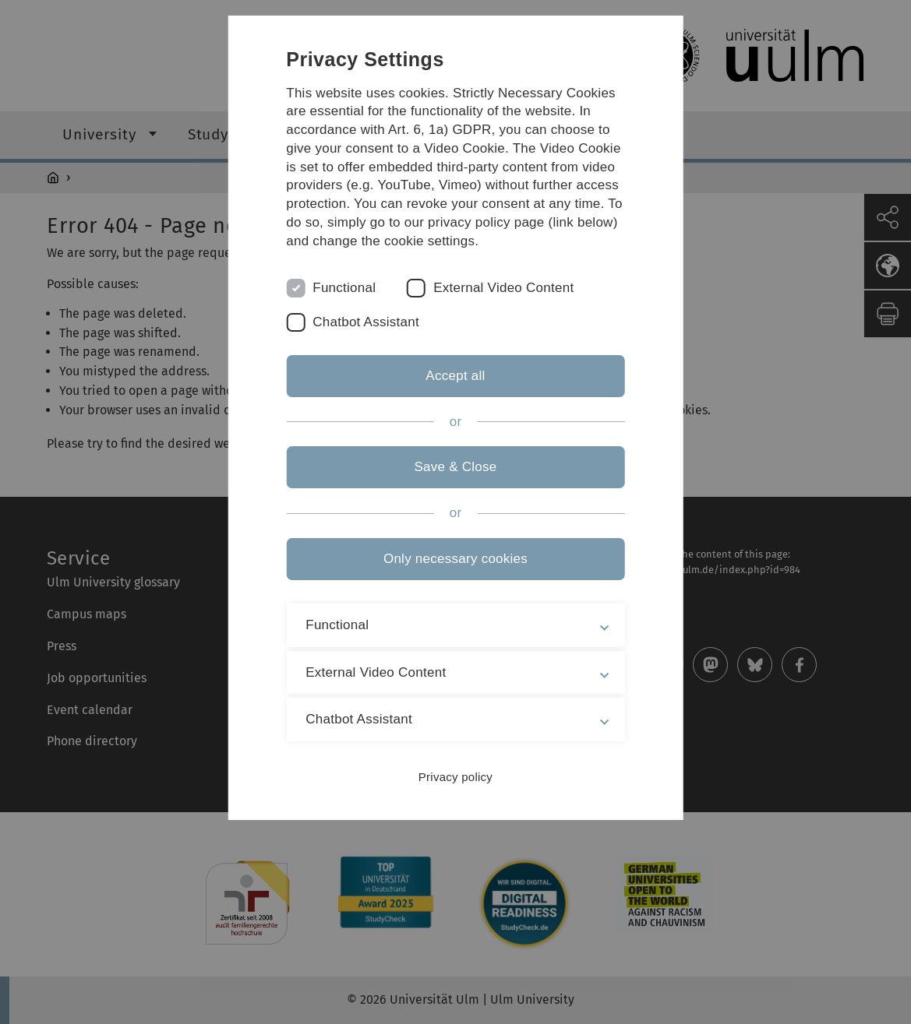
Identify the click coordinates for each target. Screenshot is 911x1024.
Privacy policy (455, 776)
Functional (344, 287)
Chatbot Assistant (365, 322)
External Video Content (503, 287)
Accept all (455, 375)
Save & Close (455, 466)
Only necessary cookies (455, 558)
